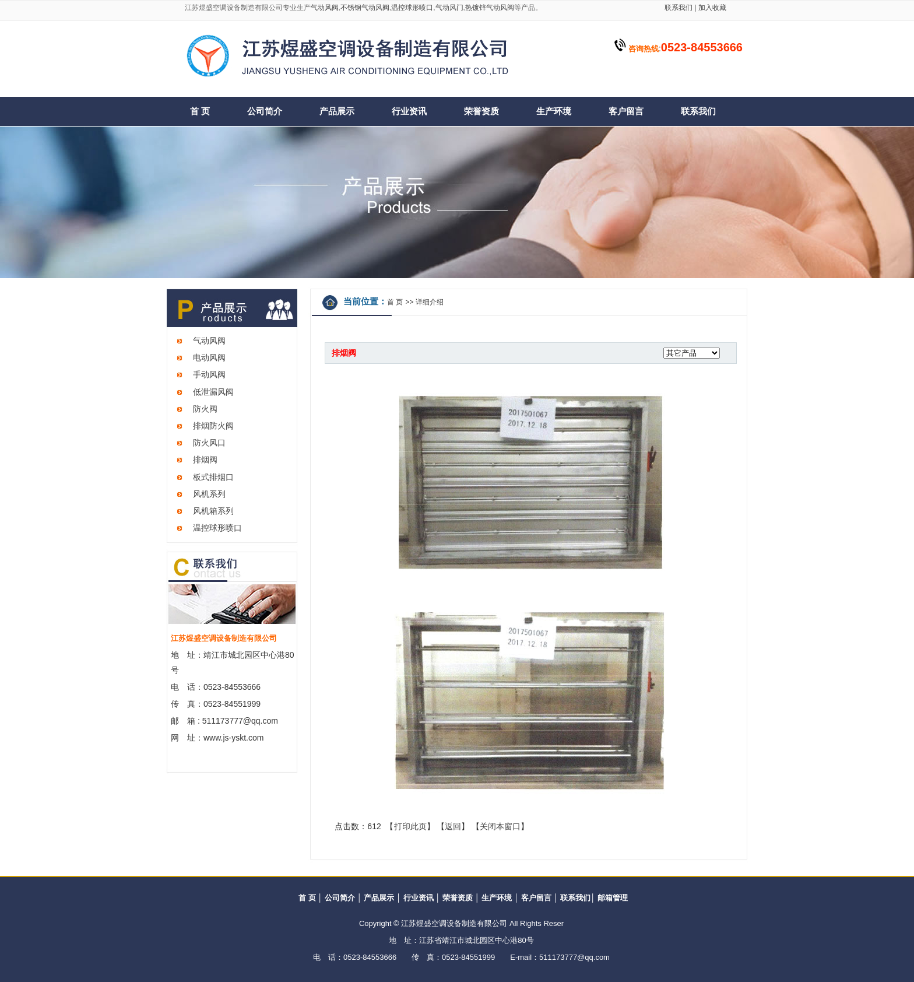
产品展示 (336, 111)
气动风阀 (325, 7)
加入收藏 (711, 7)
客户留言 (626, 111)
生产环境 (553, 111)
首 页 (200, 111)
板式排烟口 (213, 477)
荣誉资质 (481, 111)
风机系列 (209, 494)
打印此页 (410, 826)
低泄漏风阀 (213, 392)
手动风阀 (209, 374)
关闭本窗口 (500, 826)
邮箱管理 (612, 897)
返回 (453, 826)
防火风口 (209, 442)
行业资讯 (409, 111)
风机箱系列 (213, 510)
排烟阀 (205, 459)
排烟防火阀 (213, 425)
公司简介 (264, 111)
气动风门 (449, 7)
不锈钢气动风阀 (364, 7)
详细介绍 (430, 302)
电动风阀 (209, 357)
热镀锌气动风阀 (489, 7)
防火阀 (205, 408)
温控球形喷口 (412, 7)
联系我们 (678, 7)
